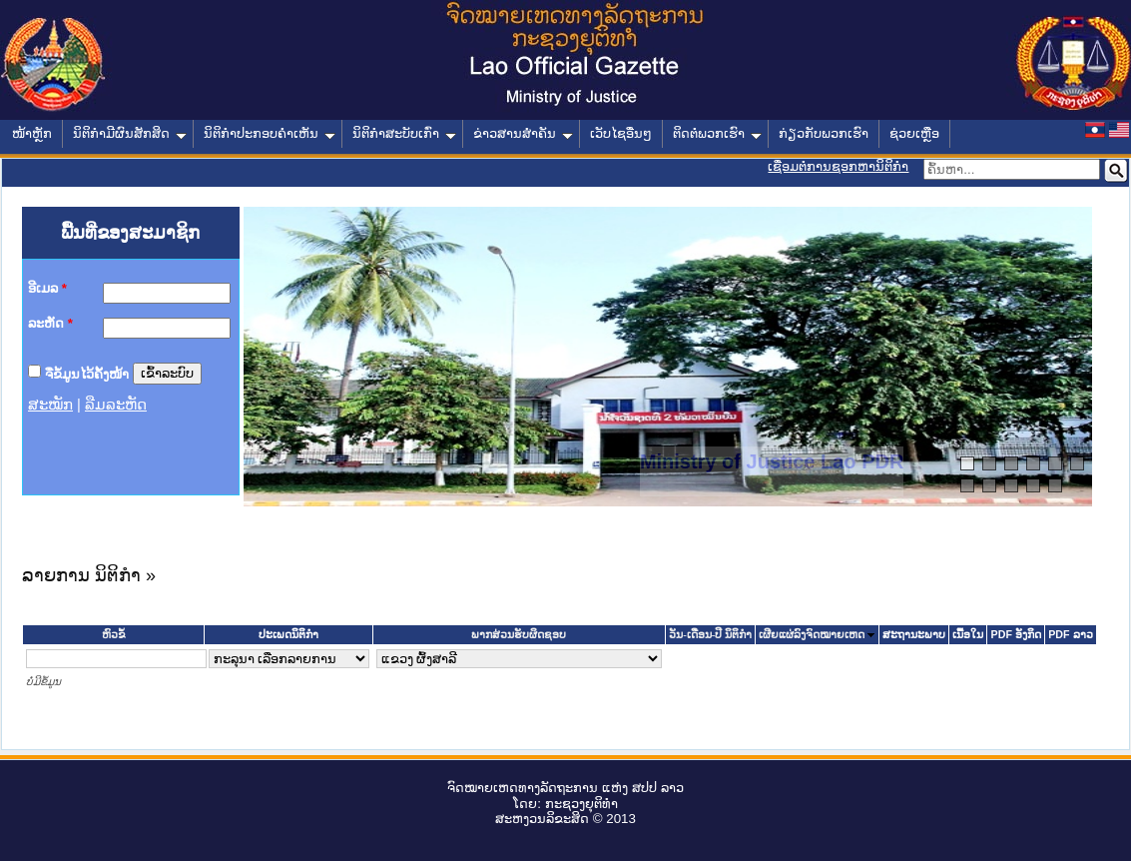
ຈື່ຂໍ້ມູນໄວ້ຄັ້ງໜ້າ (87, 373)
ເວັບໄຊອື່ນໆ (621, 133)
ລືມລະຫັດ (116, 405)
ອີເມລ (47, 288)
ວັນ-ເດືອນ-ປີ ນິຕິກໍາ (710, 634)
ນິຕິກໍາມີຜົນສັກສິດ (130, 133)
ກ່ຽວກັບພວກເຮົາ (823, 133)
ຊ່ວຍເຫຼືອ (914, 133)
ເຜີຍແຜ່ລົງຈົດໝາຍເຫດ (811, 634)
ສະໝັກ (50, 405)
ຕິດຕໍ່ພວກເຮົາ (717, 133)
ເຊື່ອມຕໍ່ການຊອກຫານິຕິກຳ (838, 166)
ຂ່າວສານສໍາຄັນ (523, 133)
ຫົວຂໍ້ (114, 634)
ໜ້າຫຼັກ (32, 133)
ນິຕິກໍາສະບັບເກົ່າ (404, 133)
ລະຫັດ (50, 323)
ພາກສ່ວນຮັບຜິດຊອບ (518, 634)
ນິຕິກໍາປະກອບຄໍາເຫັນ (269, 133)
